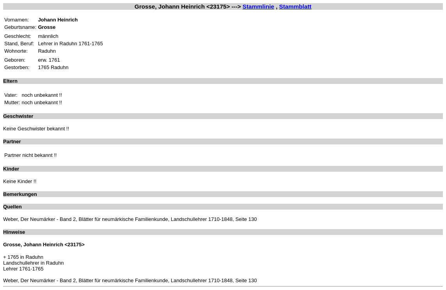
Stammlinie (258, 6)
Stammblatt (295, 6)
